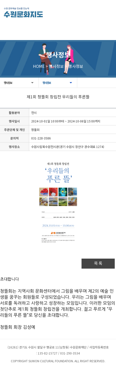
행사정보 (8, 83)
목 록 (98, 263)
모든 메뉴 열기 (107, 12)
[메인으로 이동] (23, 12)
